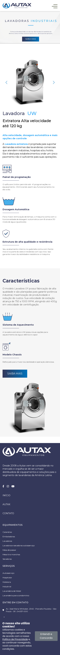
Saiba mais (30, 39)
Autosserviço (8, 573)
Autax (6, 504)
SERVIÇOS (9, 565)
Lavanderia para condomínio (16, 595)
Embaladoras (9, 536)
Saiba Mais (14, 373)
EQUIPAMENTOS (13, 524)
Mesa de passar (9, 550)
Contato (8, 513)
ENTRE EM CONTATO (15, 602)
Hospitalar (7, 577)
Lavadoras (7, 541)
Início (6, 495)
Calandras (7, 532)
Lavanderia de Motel (12, 591)
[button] (54, 82)
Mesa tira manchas (11, 554)
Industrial (7, 586)
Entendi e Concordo (46, 636)
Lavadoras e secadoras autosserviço (19, 545)
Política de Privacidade (15, 639)
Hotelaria (7, 582)
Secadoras (7, 559)
